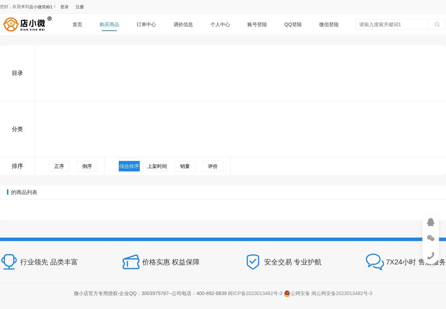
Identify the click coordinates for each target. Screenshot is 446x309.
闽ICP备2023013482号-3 (255, 293)
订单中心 (146, 24)
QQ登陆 (293, 24)
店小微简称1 (41, 7)
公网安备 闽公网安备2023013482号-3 (328, 293)
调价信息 (183, 24)
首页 (77, 24)
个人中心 (220, 24)
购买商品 (109, 24)
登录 (64, 7)
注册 (80, 7)
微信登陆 (329, 24)
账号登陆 (257, 24)
